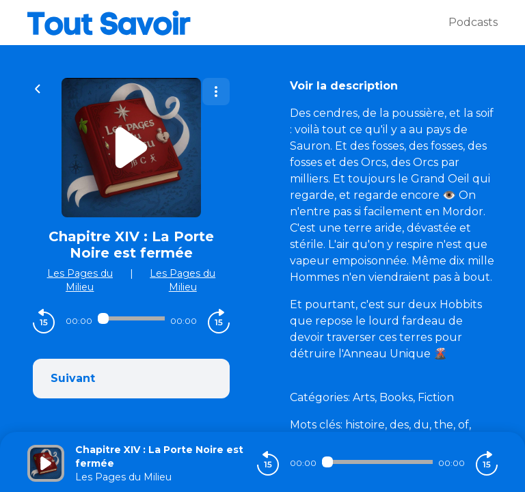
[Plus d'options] (216, 91)
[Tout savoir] (237, 22)
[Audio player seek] (131, 318)
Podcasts (473, 22)
